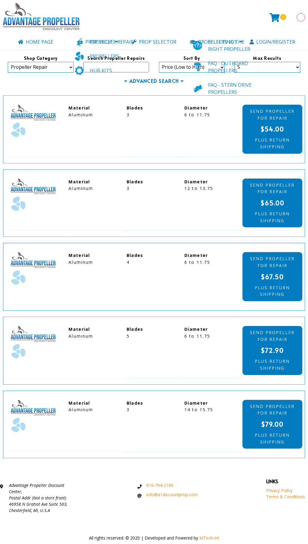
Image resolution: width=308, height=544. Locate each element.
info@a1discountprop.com (172, 494)
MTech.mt (209, 538)
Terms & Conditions (285, 496)
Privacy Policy (279, 490)
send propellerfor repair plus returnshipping (272, 129)
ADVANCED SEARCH (154, 81)
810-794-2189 (159, 485)
